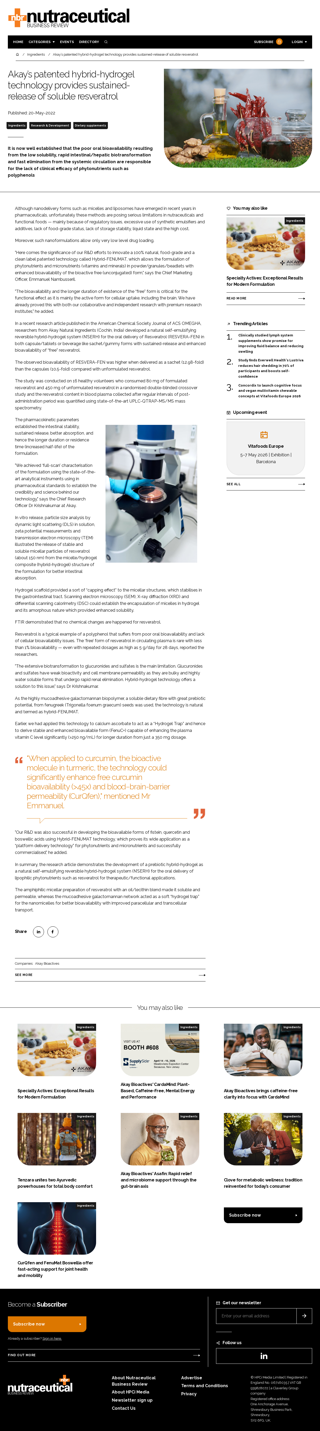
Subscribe (267, 42)
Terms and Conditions (204, 1385)
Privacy (189, 1393)
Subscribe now (245, 1215)
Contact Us (124, 1408)
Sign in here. (52, 1338)
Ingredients (16, 125)
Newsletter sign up (132, 1400)
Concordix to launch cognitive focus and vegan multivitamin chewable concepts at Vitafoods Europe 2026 (270, 391)
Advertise (191, 1377)
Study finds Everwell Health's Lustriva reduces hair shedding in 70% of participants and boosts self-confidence (271, 368)
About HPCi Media (130, 1392)
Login (297, 42)
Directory (89, 42)
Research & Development (50, 125)
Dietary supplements (90, 125)
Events (67, 42)
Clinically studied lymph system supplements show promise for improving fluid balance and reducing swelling (271, 343)
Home (18, 42)
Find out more (22, 1355)
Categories (40, 42)
